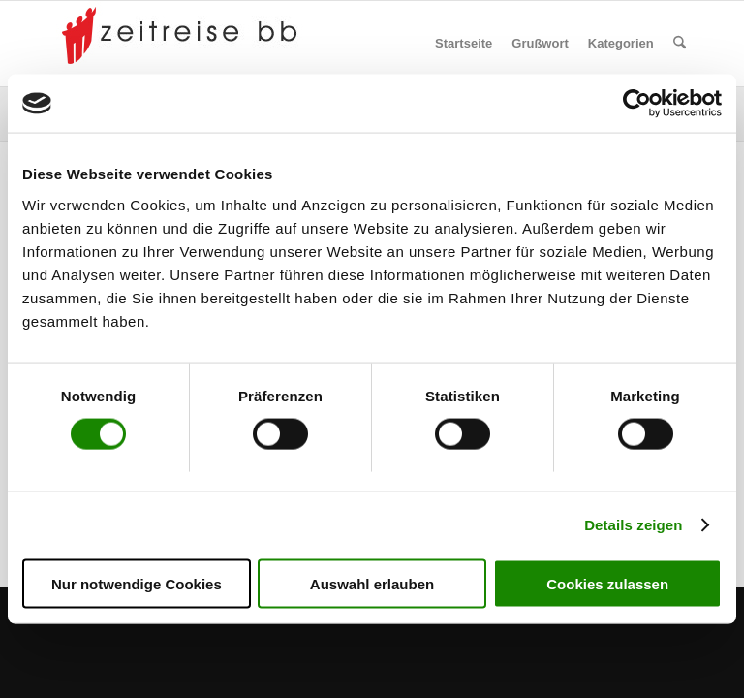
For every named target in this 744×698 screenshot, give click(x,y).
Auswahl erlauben (372, 583)
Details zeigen (633, 525)
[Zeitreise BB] (184, 43)
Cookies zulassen (607, 583)
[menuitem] (463, 43)
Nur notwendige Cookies (136, 583)
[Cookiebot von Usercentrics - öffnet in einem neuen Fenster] (637, 103)
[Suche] (680, 43)
